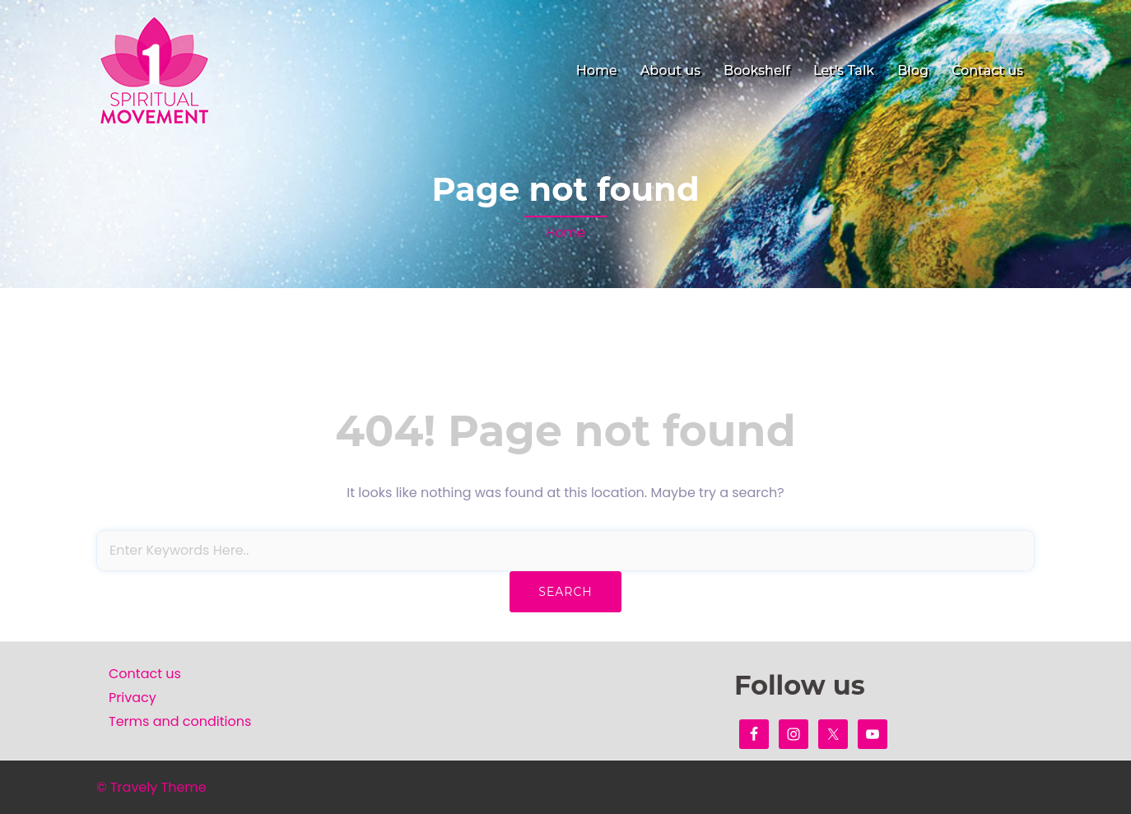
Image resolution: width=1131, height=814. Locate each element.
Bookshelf (757, 70)
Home (596, 70)
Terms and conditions (180, 721)
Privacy (132, 697)
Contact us (987, 70)
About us (670, 70)
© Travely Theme (151, 787)
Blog (913, 70)
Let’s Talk (843, 70)
